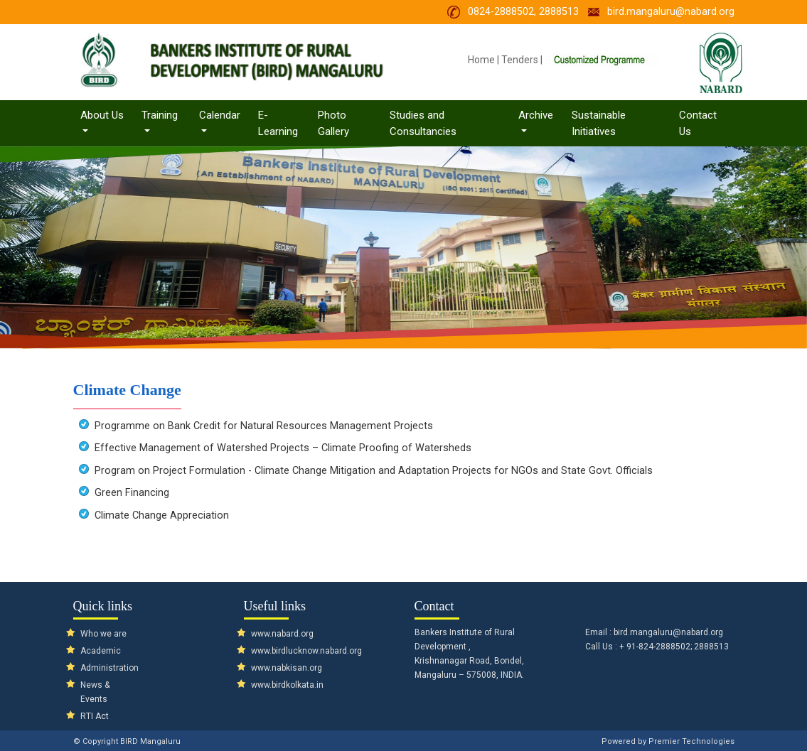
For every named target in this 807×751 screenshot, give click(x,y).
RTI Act (94, 716)
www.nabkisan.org (286, 668)
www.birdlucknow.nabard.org (306, 651)
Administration (109, 668)
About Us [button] (107, 114)
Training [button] (159, 115)
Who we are (103, 634)
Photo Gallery (333, 123)
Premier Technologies (691, 741)
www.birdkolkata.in (287, 685)
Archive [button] (535, 115)
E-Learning (278, 123)
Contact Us (698, 123)
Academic (100, 651)
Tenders (519, 59)
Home (481, 59)
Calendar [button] (219, 115)
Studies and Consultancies (423, 123)
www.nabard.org (282, 634)
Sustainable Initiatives (599, 123)
